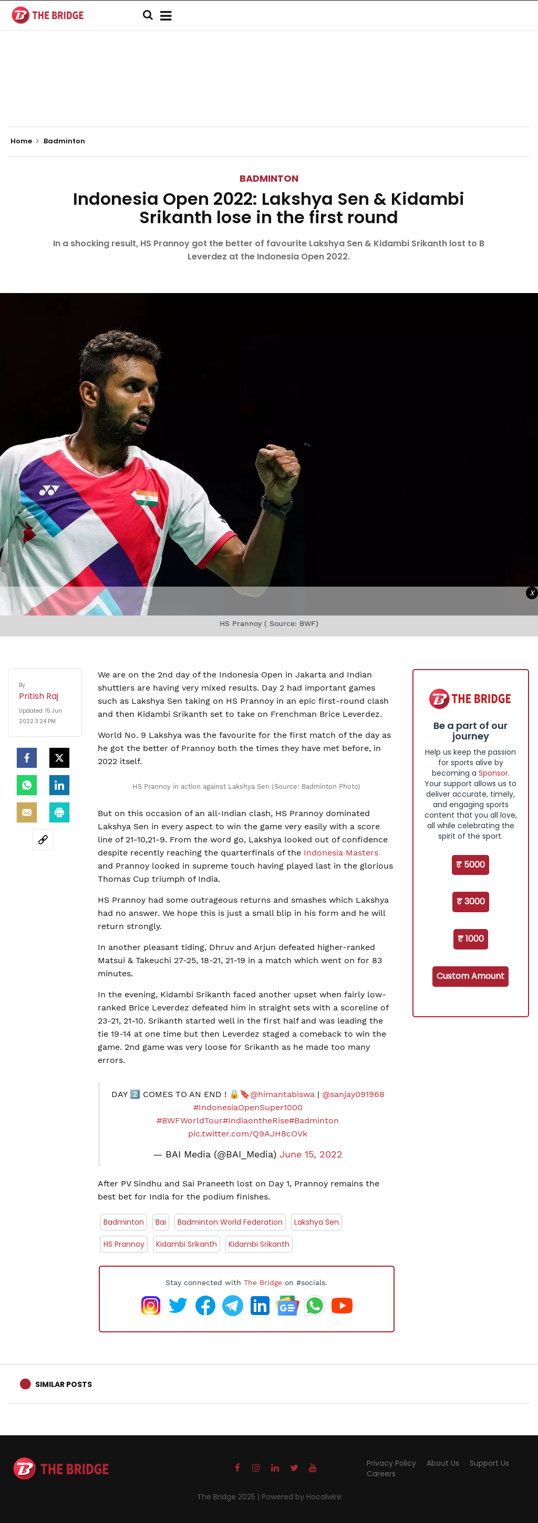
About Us (443, 1463)
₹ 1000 (471, 939)
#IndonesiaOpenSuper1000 (248, 1107)
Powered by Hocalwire (302, 1496)
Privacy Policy (391, 1463)
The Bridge (263, 1282)
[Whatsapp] (26, 785)
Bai (161, 1222)
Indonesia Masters (341, 853)
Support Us (489, 1463)
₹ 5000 (470, 865)
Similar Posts (63, 1384)
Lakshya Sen (316, 1222)
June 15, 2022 (311, 1154)
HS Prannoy (124, 1244)
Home (25, 141)
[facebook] (26, 757)
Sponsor (493, 773)
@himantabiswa (282, 1094)
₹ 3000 (471, 901)
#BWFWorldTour (190, 1120)
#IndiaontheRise (256, 1120)
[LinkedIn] (59, 785)
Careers (381, 1473)
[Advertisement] (269, 94)
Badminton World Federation (230, 1222)
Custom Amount (470, 976)
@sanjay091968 (353, 1094)
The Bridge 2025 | (229, 1496)
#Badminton (314, 1120)
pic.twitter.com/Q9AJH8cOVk (247, 1134)
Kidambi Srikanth (186, 1244)
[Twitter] (59, 757)
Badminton (269, 178)
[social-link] (43, 839)
